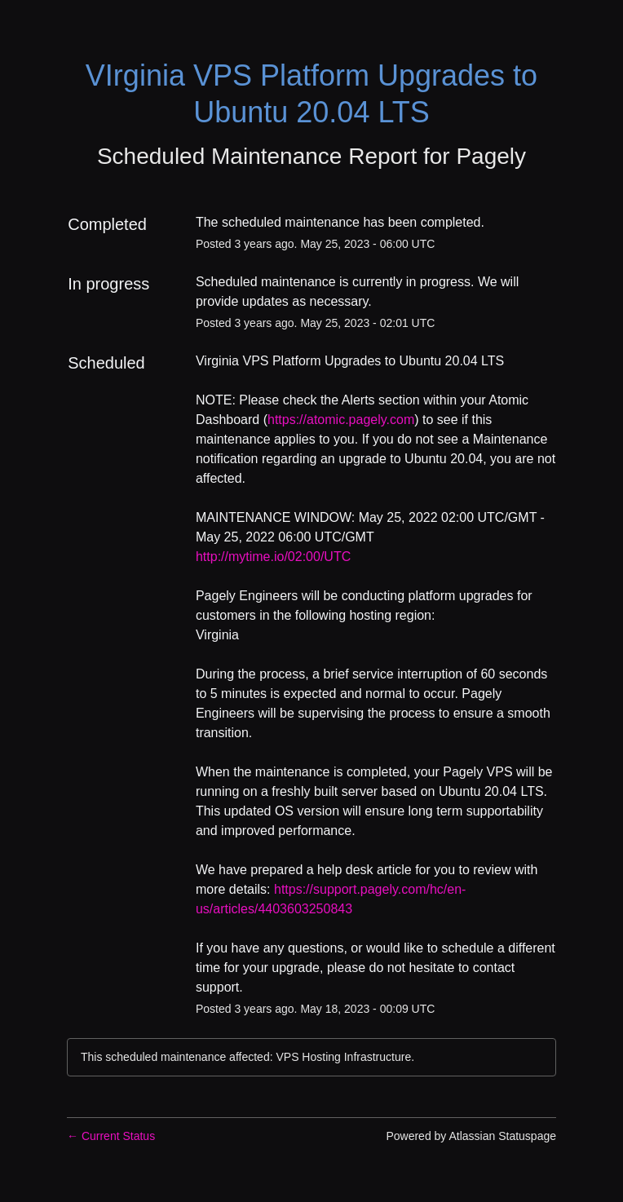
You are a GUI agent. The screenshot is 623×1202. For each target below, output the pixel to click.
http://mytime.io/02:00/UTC (273, 556)
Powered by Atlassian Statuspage (471, 1135)
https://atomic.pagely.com (340, 419)
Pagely (491, 156)
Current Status (111, 1135)
